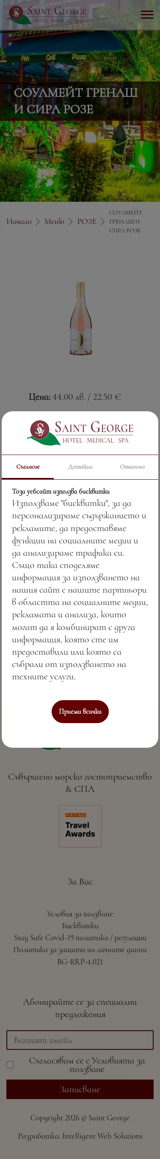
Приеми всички (80, 711)
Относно (132, 466)
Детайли (80, 466)
